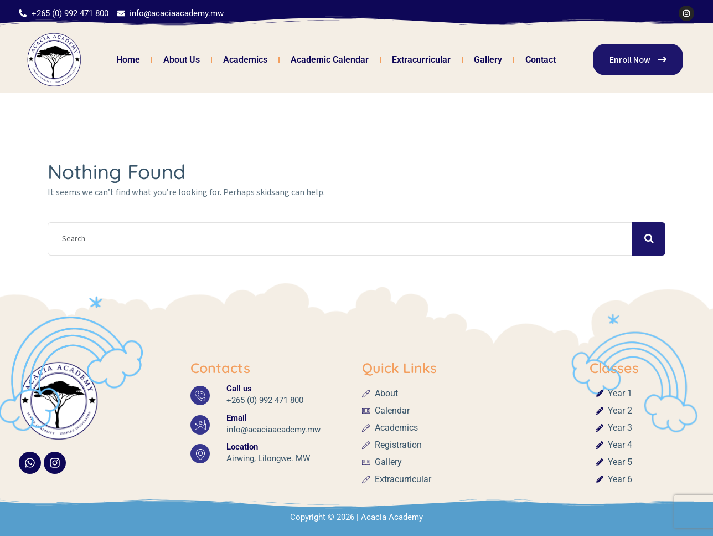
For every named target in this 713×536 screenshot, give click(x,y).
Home (128, 59)
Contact (540, 59)
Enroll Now (637, 60)
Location (242, 447)
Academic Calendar (330, 59)
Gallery (488, 59)
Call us (239, 389)
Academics (245, 59)
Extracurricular (421, 59)
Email (236, 418)
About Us (181, 59)
